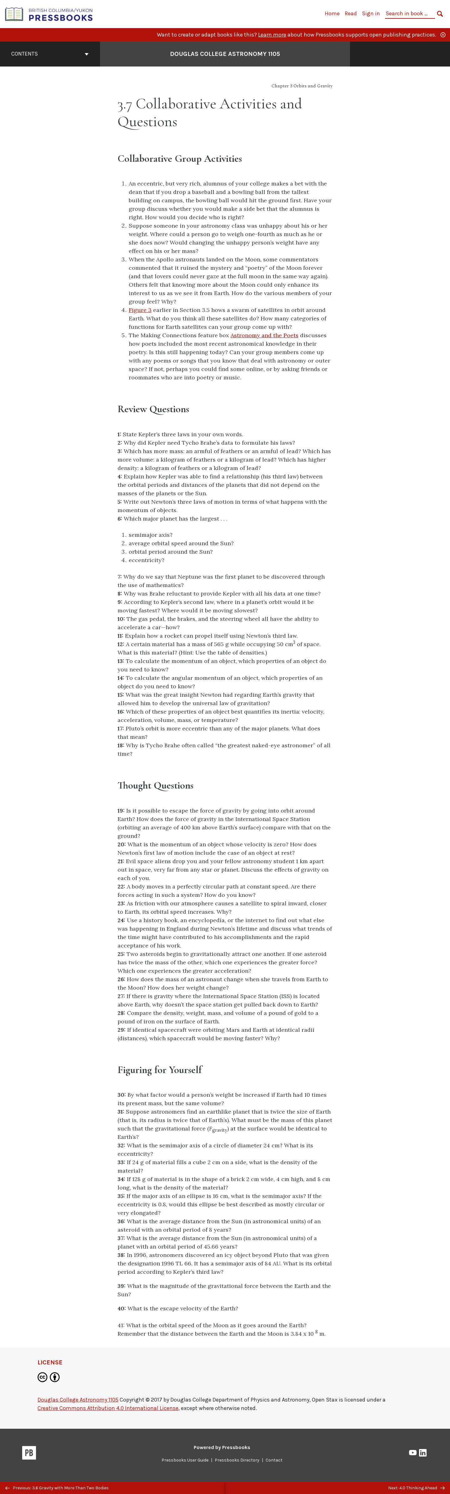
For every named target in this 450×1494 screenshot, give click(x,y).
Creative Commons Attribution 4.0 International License (108, 1408)
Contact (274, 1460)
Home (332, 13)
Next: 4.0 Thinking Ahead (416, 1488)
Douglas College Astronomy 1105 (78, 1399)
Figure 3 (140, 310)
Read (351, 13)
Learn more (272, 34)
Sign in (371, 13)
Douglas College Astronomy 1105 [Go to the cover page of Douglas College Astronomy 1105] (225, 53)
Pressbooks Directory (237, 1460)
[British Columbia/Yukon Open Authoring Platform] (49, 14)
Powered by (222, 1447)
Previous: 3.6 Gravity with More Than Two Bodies (57, 1488)
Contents (50, 53)
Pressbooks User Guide (185, 1460)
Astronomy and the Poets (264, 335)
